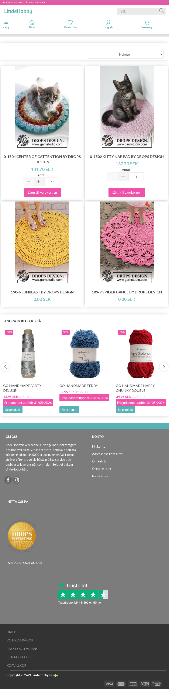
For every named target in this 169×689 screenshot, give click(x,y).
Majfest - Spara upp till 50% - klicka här (24, 2)
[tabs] (147, 25)
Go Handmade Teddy (78, 385)
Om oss (12, 632)
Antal (41, 175)
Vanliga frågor (20, 640)
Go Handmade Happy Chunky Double (135, 387)
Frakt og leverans (22, 649)
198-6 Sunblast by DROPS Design (42, 292)
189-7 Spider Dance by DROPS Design (127, 292)
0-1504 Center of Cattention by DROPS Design (42, 159)
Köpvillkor (16, 665)
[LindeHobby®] (18, 10)
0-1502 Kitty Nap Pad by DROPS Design (127, 156)
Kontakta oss (18, 657)
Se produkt (12, 409)
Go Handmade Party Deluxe (22, 387)
